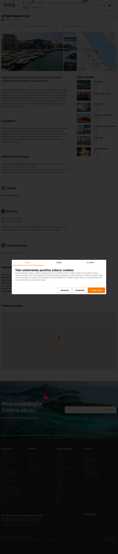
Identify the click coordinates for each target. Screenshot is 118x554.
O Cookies (90, 262)
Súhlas (27, 262)
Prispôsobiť (79, 290)
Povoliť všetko (96, 290)
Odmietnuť (65, 290)
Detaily (59, 262)
